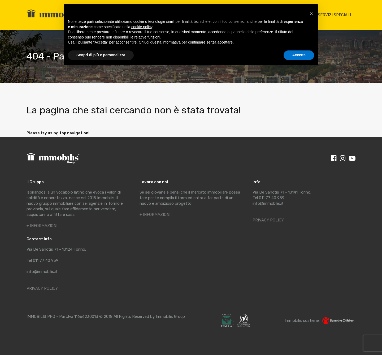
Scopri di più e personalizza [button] (100, 55)
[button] (311, 12)
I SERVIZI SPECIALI (333, 14)
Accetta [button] (299, 55)
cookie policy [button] (141, 27)
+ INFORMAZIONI (42, 225)
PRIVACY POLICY (42, 288)
